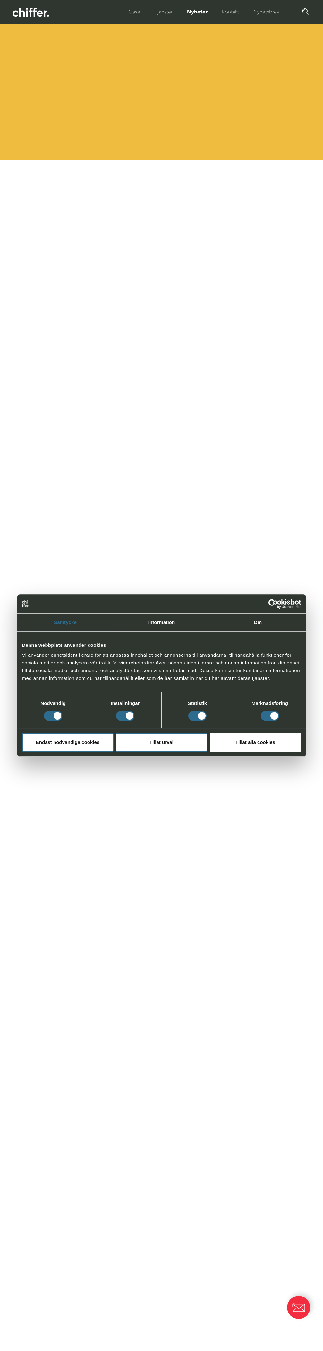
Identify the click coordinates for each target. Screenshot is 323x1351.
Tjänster (164, 11)
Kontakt (230, 11)
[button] (298, 1307)
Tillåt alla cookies (255, 742)
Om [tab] (258, 622)
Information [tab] (161, 622)
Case (134, 11)
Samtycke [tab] (65, 622)
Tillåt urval (161, 742)
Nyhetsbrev (266, 11)
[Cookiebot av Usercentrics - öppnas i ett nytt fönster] (273, 604)
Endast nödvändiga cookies (67, 742)
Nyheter (197, 11)
